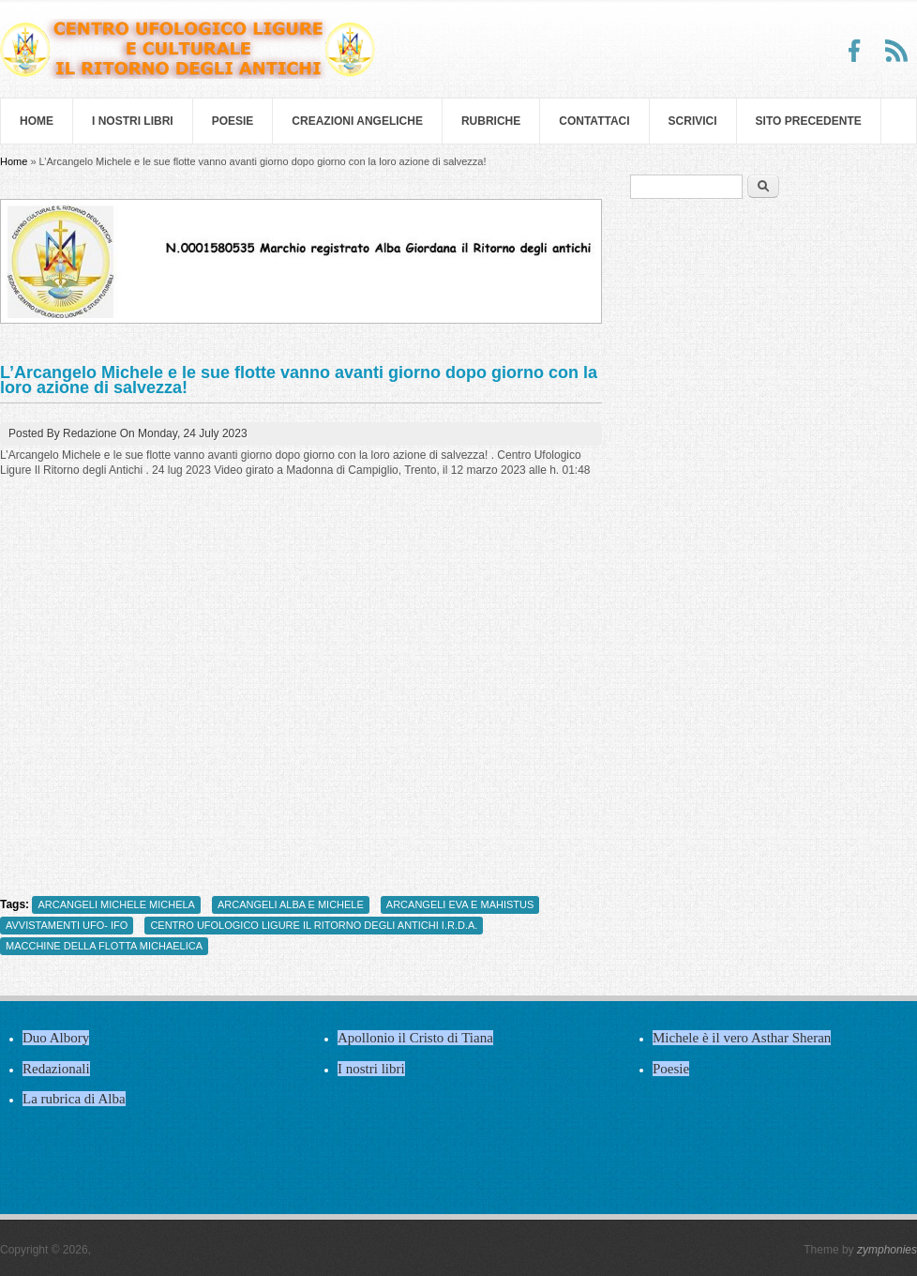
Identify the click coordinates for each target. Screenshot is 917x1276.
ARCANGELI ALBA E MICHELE (291, 904)
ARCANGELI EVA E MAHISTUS (460, 904)
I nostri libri (132, 121)
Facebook (855, 50)
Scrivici (693, 121)
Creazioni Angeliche (357, 121)
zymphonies (887, 1249)
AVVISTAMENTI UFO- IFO (67, 925)
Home (36, 121)
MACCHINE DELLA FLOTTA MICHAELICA (104, 945)
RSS (896, 50)
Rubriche (490, 121)
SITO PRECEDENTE (809, 121)
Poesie (233, 121)
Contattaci (594, 121)
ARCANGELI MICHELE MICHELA (116, 904)
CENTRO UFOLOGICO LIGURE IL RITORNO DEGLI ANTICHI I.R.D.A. (313, 925)
